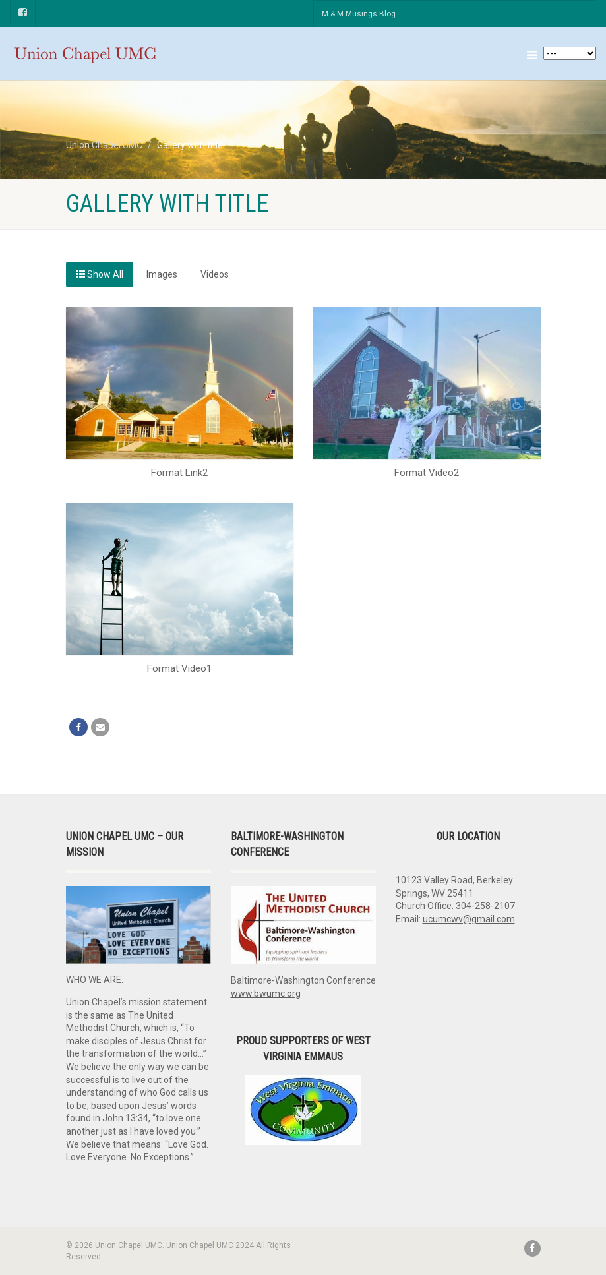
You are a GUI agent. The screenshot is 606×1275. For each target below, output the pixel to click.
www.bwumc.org (266, 993)
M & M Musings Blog (359, 13)
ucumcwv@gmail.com (469, 919)
